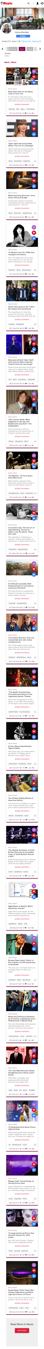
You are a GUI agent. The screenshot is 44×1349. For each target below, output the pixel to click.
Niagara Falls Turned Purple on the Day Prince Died (21, 1182)
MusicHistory (26, 270)
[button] (28, 3)
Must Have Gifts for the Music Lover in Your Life (20, 93)
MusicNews (18, 161)
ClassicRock (13, 764)
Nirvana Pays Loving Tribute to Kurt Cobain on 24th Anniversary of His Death (21, 962)
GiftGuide (12, 109)
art (9, 1145)
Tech (25, 924)
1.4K (22, 1040)
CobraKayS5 (20, 324)
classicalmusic (14, 1036)
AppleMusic (12, 924)
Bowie (11, 872)
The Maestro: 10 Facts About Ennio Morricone (20, 477)
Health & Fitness (11, 49)
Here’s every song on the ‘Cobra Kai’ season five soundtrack (21, 308)
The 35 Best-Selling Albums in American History (20, 799)
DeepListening (22, 549)
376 (22, 274)
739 (22, 328)
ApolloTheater (13, 712)
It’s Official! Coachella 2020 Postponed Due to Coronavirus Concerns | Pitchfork (20, 586)
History (11, 441)
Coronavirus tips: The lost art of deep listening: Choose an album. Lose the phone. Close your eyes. (21, 531)
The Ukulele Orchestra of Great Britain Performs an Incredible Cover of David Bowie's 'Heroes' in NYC (21, 853)
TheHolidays (30, 109)
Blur (10, 379)
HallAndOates (21, 657)
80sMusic (12, 270)
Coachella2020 (22, 603)
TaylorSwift (31, 379)
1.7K (22, 768)
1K (22, 928)
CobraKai (11, 324)
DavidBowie (22, 764)
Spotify (20, 924)
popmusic (25, 1251)
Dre (20, 1090)
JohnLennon (19, 441)
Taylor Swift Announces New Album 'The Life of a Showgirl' (20, 144)
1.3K (21, 497)
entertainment (16, 1145)
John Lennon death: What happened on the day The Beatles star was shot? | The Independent (20, 422)
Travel (30, 49)
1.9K (22, 661)
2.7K (22, 1149)
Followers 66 (26, 41)
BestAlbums (19, 815)
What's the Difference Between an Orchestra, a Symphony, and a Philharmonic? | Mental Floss (21, 1019)
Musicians (17, 213)
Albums (11, 815)
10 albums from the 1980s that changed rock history (21, 253)
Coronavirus (13, 549)
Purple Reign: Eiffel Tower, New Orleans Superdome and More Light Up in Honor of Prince (21, 1292)
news (27, 1308)
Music (22, 49)
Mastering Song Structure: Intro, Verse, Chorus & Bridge (21, 196)
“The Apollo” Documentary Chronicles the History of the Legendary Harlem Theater (20, 694)
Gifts (17, 109)
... (35, 161)
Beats (16, 1090)
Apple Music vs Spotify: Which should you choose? (20, 907)
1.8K (22, 553)
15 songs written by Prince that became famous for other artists (21, 1235)
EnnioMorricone (14, 493)
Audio (10, 1090)
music (22, 1036)
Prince (25, 1199)
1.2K (21, 984)
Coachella (12, 603)
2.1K (21, 445)
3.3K (22, 1255)
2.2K (22, 1312)
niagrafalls (17, 1199)
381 (22, 217)
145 (22, 113)
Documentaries (25, 712)
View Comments (22, 104)
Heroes (25, 872)
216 (22, 165)
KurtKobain (12, 980)
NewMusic (26, 161)
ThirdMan (32, 1090)
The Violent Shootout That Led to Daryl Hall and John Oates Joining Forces (21, 640)
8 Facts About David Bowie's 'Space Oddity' (19, 747)
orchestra (29, 1036)
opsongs (17, 1251)
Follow (23, 36)
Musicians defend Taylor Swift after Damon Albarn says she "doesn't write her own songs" (21, 362)
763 (22, 384)
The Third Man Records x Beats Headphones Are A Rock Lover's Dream (21, 1073)
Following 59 (36, 41)
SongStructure (27, 213)
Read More (22, 1330)
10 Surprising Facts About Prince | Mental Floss (22, 1128)
